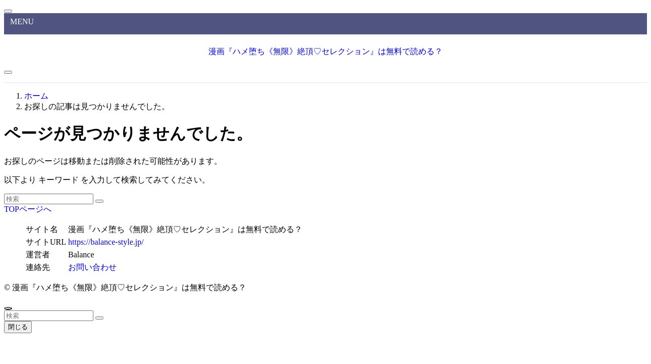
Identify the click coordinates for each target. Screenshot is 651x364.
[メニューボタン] (8, 72)
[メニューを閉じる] (8, 11)
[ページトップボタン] (8, 308)
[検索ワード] (48, 199)
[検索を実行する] (99, 201)
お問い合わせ (92, 267)
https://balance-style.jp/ (106, 242)
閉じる (18, 327)
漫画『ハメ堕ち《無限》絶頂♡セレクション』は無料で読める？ (325, 51)
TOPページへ (27, 209)
